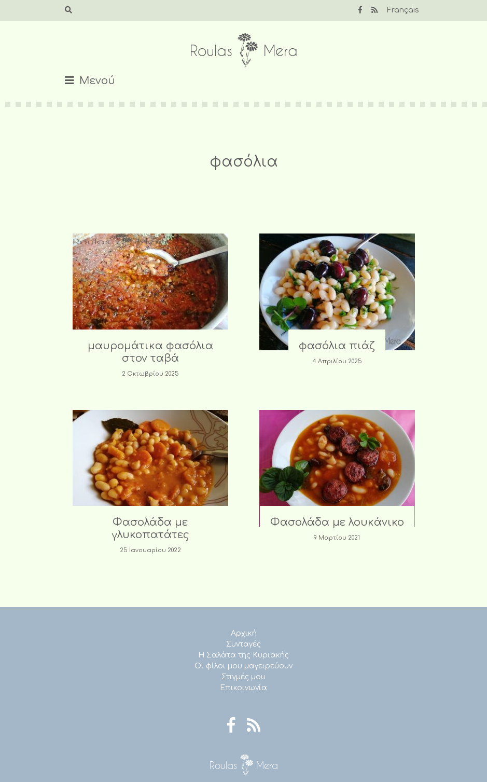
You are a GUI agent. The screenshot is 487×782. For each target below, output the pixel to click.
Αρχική (244, 633)
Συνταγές (243, 644)
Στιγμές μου (243, 677)
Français (403, 10)
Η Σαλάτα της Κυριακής (243, 655)
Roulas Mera (244, 50)
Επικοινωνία (243, 688)
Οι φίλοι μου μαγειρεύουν (243, 666)
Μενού (97, 81)
